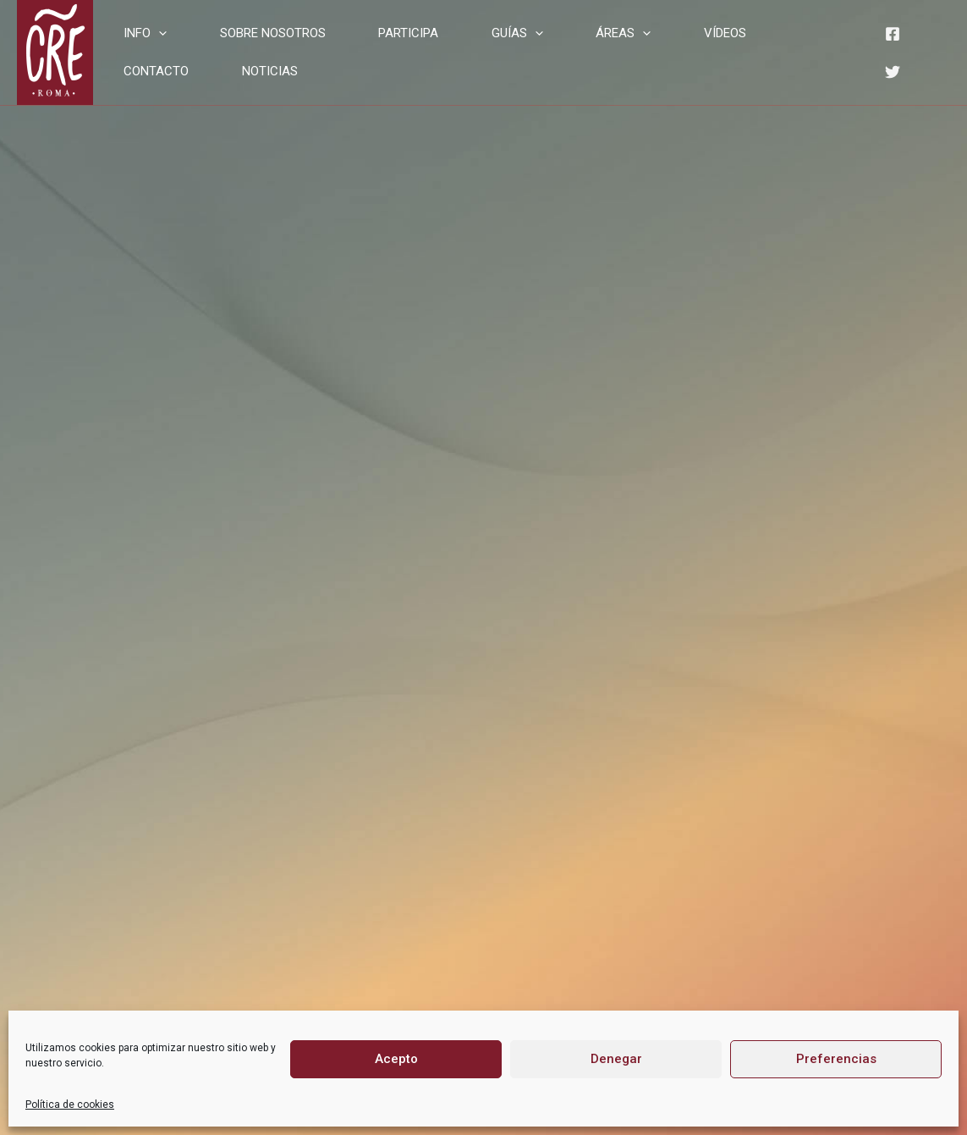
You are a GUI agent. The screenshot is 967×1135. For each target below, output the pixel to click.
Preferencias (836, 1058)
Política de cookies (69, 1104)
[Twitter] (884, 64)
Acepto (396, 1058)
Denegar (616, 1058)
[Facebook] (884, 40)
